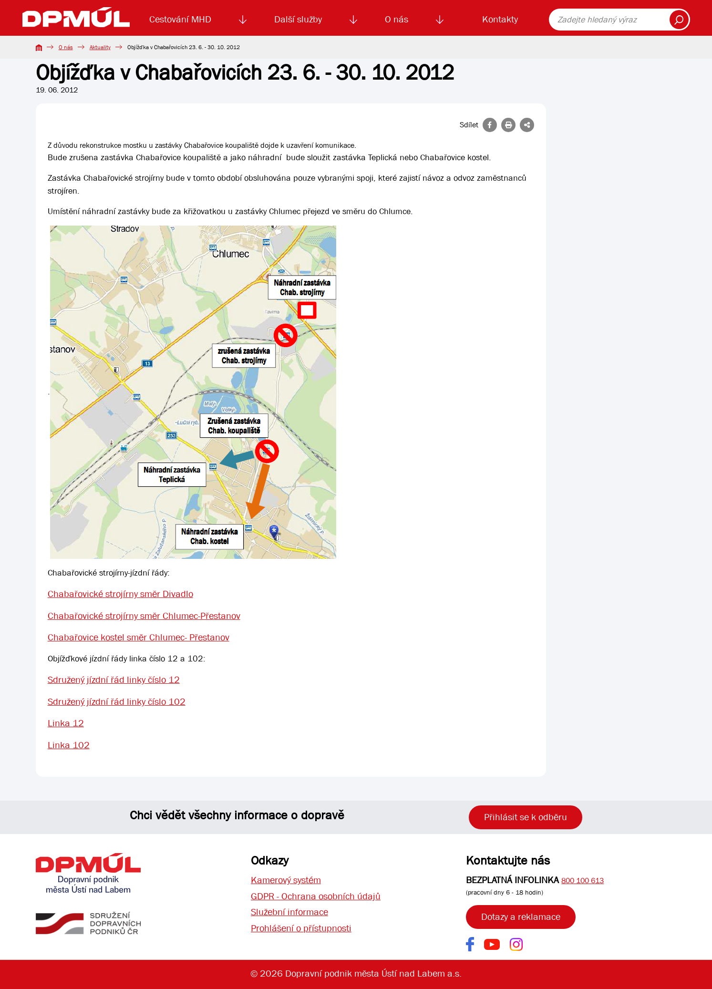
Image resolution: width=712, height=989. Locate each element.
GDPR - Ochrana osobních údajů (316, 896)
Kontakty (500, 19)
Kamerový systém (286, 880)
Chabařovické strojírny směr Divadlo (120, 594)
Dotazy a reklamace (520, 917)
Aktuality (100, 47)
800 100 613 (582, 881)
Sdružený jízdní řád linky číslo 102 (117, 702)
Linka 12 (66, 724)
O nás (396, 19)
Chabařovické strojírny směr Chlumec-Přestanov (144, 616)
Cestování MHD (180, 19)
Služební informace (289, 912)
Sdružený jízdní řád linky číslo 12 (114, 680)
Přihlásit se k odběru (525, 817)
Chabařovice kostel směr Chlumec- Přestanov (138, 638)
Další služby (298, 19)
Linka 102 (69, 746)
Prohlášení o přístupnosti (301, 929)
